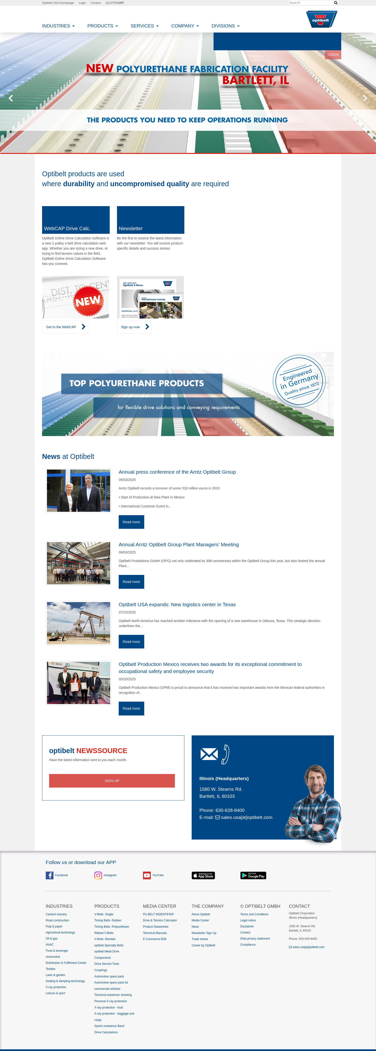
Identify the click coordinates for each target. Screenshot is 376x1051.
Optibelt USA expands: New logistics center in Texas (177, 604)
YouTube (158, 875)
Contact (96, 3)
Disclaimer (247, 926)
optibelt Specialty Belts (109, 945)
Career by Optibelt (203, 945)
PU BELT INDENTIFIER (158, 914)
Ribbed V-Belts (104, 933)
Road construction (57, 920)
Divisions (224, 25)
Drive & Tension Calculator (160, 920)
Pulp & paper (54, 926)
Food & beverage (57, 950)
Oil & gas (51, 938)
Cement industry (56, 914)
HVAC (50, 944)
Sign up (112, 781)
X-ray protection (56, 987)
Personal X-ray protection (110, 1001)
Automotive (53, 957)
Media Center (200, 920)
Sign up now (135, 327)
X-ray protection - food (108, 1007)
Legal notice (248, 920)
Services (143, 25)
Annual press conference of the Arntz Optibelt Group (177, 472)
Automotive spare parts (109, 976)
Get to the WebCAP (66, 327)
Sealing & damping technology (65, 981)
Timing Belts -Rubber (107, 920)
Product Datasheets (155, 926)
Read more (131, 522)
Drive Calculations (106, 1032)
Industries (56, 25)
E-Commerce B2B (154, 939)
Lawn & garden (55, 975)
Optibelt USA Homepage (58, 3)
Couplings (100, 970)
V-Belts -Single (103, 914)
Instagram (110, 875)
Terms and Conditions (254, 914)
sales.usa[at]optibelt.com (243, 817)
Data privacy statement (255, 938)
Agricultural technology (60, 932)
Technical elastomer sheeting (113, 995)
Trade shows (200, 939)
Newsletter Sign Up (204, 933)
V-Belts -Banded (104, 939)
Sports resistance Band (109, 1026)
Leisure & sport (55, 993)
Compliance (248, 944)
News (195, 926)
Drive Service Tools (106, 964)
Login (82, 3)
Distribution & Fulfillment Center (66, 963)
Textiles (50, 969)
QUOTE (115, 3)
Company (183, 25)
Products (101, 25)
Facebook (57, 875)
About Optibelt (201, 914)
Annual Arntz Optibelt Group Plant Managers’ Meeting (179, 544)
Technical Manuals (155, 933)
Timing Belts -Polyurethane (111, 926)
